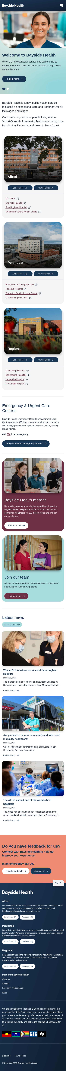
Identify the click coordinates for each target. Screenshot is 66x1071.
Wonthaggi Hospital (14, 384)
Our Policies (20, 1056)
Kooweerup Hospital (15, 370)
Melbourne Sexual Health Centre (21, 212)
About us (6, 979)
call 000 (29, 863)
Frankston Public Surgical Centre (21, 293)
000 (9, 434)
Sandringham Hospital (16, 207)
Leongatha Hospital (14, 379)
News (4, 992)
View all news (12, 624)
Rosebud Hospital (14, 289)
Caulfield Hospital (14, 203)
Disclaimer (6, 1056)
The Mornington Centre (16, 297)
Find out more (14, 79)
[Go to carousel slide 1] (3, 89)
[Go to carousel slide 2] (8, 89)
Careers (5, 983)
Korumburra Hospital (15, 375)
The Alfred (10, 198)
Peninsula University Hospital (19, 284)
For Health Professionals (12, 988)
